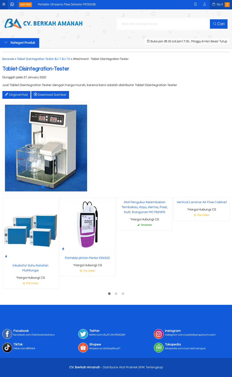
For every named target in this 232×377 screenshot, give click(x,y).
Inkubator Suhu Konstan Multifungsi (30, 268)
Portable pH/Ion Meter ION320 (87, 258)
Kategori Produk (19, 42)
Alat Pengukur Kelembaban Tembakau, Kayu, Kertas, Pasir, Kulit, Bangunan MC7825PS (144, 207)
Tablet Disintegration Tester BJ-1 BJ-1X (43, 59)
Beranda (8, 59)
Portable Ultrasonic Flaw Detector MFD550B (67, 4)
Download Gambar (50, 94)
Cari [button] (218, 24)
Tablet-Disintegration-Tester (35, 69)
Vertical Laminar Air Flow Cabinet (202, 202)
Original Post (16, 94)
